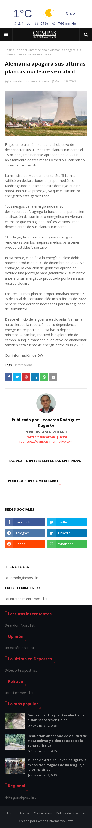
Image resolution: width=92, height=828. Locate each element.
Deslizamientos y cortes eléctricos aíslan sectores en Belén (55, 717)
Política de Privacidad (71, 813)
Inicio (10, 813)
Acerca (24, 813)
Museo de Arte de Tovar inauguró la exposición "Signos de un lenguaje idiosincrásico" (57, 765)
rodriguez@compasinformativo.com (46, 441)
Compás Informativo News (54, 821)
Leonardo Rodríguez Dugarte (28, 81)
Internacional (38, 50)
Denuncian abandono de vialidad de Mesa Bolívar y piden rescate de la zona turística (57, 741)
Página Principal (16, 50)
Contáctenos (43, 813)
